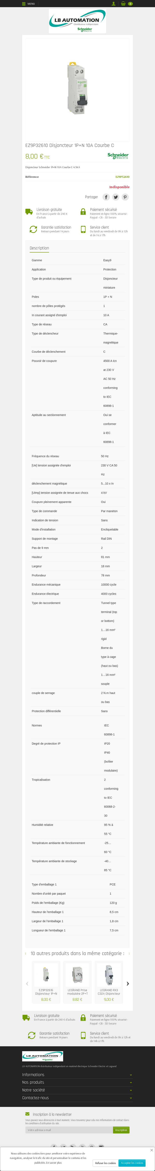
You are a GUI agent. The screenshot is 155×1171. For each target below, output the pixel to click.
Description (39, 248)
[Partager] (106, 197)
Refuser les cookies (105, 1163)
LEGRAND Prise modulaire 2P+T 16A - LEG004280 (77, 993)
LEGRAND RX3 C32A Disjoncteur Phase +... (109, 993)
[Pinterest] (125, 197)
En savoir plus (54, 1162)
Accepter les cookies (132, 1163)
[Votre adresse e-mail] (69, 1130)
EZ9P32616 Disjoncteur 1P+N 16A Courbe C (46, 993)
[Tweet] (115, 197)
